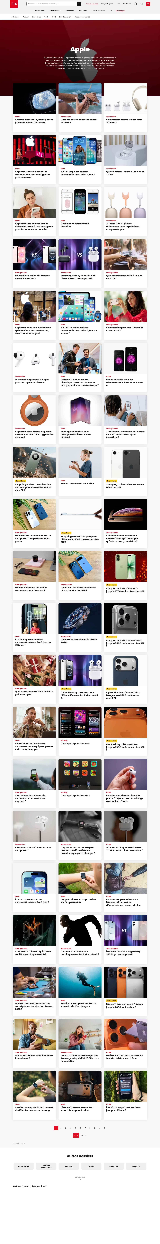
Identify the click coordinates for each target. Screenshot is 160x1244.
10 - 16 (83, 1135)
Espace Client (148, 3)
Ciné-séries (36, 17)
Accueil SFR (14, 4)
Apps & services (92, 4)
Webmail (142, 4)
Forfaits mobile (54, 11)
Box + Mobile (83, 11)
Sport (54, 17)
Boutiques (127, 4)
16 (104, 1128)
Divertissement (65, 17)
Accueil (26, 17)
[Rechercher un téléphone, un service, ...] (51, 4)
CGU (26, 1186)
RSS (45, 1186)
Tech (46, 17)
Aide (118, 4)
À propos (36, 1186)
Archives (17, 1186)
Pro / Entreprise (107, 4)
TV (111, 11)
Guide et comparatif (82, 17)
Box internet (40, 11)
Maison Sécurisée (98, 11)
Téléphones (69, 11)
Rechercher (79, 4)
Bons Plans (120, 11)
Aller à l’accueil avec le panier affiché (136, 4)
